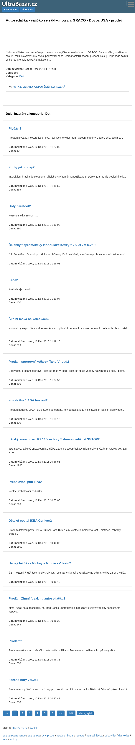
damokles (123, 735)
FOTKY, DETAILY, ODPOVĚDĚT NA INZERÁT (39, 86)
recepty (80, 735)
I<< (6, 713)
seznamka (34, 735)
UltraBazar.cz (19, 728)
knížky (13, 739)
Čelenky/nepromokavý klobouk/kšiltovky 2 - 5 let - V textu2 (52, 245)
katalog (61, 735)
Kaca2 (13, 280)
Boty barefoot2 (20, 206)
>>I (60, 713)
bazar (70, 735)
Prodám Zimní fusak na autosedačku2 (37, 598)
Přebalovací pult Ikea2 (25, 482)
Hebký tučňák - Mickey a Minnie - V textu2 (40, 563)
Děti (21, 76)
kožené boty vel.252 (23, 680)
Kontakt (33, 728)
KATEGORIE (10, 9)
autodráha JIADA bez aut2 (28, 400)
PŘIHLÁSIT (27, 9)
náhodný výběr (85, 713)
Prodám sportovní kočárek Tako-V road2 (39, 361)
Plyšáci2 (15, 128)
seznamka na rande (14, 735)
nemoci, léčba (94, 735)
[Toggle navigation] (129, 3)
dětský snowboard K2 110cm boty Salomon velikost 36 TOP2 (54, 439)
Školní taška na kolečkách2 (29, 319)
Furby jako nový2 (22, 167)
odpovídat (110, 735)
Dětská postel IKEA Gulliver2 (30, 520)
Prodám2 (15, 641)
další (71, 713)
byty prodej (48, 735)
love (5, 739)
